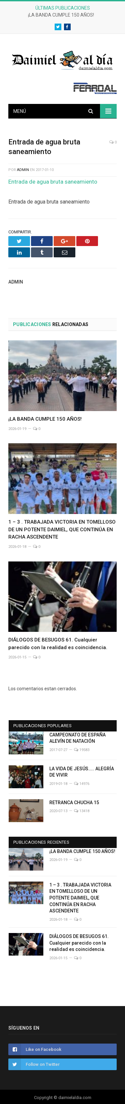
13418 (81, 811)
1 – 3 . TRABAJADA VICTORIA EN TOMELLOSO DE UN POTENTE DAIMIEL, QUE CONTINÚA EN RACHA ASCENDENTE (62, 529)
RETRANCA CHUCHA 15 (74, 802)
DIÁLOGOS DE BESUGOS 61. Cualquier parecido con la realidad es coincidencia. (79, 943)
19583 (81, 750)
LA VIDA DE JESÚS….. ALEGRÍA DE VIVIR (81, 772)
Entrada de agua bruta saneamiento (52, 181)
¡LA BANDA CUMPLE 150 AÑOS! (61, 15)
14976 (81, 784)
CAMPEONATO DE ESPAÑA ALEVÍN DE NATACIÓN (77, 738)
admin (23, 170)
